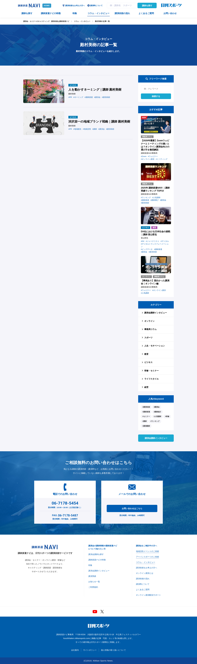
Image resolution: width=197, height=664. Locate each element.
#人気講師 (157, 416)
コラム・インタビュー (82, 21)
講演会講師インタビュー (155, 313)
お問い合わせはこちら (132, 508)
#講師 (144, 421)
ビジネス (148, 362)
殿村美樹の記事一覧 (102, 21)
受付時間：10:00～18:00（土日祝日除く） (65, 504)
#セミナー (146, 416)
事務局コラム (150, 329)
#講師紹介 (157, 412)
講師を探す (147, 5)
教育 (146, 354)
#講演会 (157, 407)
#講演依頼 (146, 407)
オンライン (149, 321)
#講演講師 (146, 426)
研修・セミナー (151, 370)
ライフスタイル (151, 379)
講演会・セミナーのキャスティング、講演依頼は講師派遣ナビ (46, 21)
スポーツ (148, 337)
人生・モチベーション (154, 346)
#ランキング (155, 421)
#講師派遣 (146, 412)
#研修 (167, 416)
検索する (156, 96)
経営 (146, 387)
